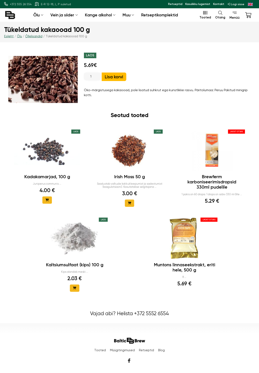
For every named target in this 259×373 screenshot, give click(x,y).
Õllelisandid (33, 36)
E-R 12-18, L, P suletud (53, 4)
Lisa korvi (114, 76)
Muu (129, 14)
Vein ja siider (64, 14)
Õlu (38, 14)
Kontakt (218, 4)
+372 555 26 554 (18, 4)
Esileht (9, 36)
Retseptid (175, 4)
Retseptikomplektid (159, 14)
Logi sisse (235, 4)
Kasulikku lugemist (197, 4)
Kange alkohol (100, 14)
